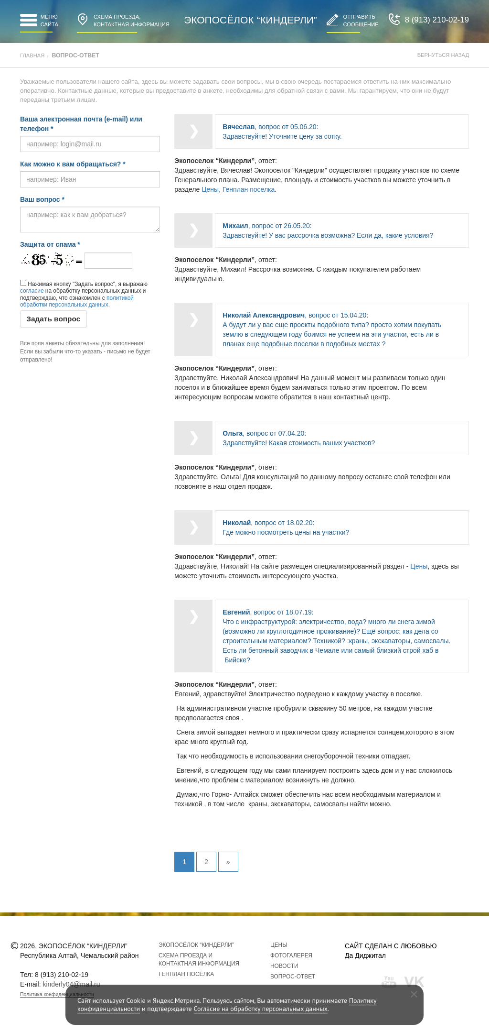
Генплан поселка (249, 189)
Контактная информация (123, 20)
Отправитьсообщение (353, 20)
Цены (210, 189)
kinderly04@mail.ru (71, 984)
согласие (32, 290)
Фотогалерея (291, 955)
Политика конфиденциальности (57, 994)
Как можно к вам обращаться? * (73, 164)
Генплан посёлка (186, 974)
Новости (284, 966)
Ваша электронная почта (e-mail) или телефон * (81, 123)
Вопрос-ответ (292, 976)
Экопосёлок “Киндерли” (250, 19)
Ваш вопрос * (42, 199)
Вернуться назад (443, 55)
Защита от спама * (50, 244)
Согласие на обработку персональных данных (260, 1008)
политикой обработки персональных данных (77, 301)
